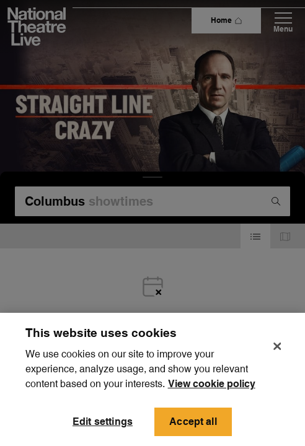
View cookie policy (211, 401)
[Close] (277, 363)
